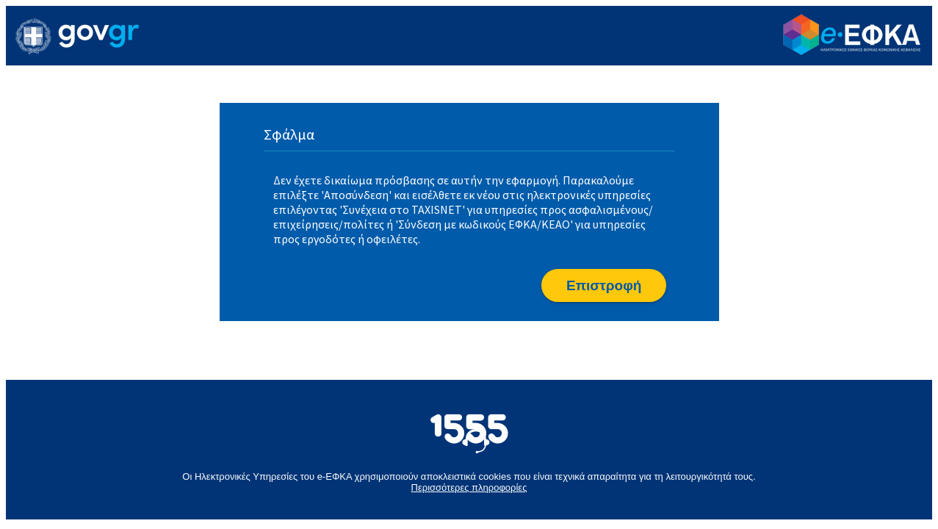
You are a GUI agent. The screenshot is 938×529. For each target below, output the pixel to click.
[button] (603, 285)
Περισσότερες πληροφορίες (469, 487)
